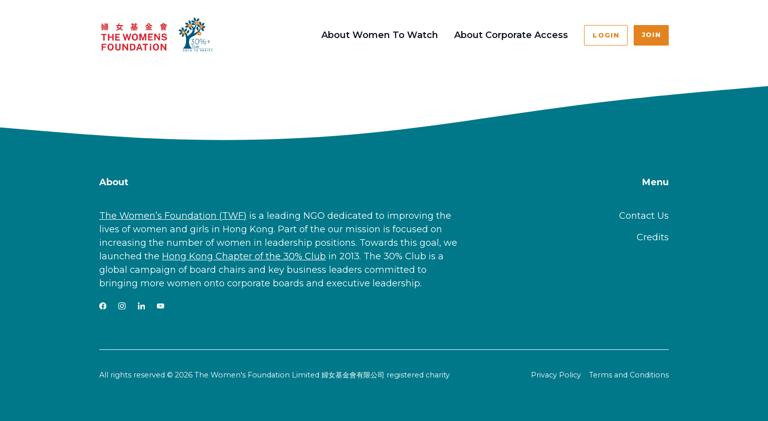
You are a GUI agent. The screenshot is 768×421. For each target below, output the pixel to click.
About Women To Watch (379, 35)
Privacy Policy (556, 374)
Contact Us (644, 215)
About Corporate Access (511, 35)
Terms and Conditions (629, 374)
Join (651, 35)
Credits (653, 237)
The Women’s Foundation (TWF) (173, 215)
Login (606, 35)
